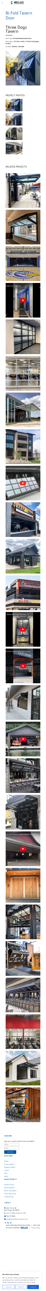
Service (6, 1170)
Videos (6, 1161)
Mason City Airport (10, 1191)
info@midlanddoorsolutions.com (17, 1219)
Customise (9, 1287)
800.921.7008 (21, 1213)
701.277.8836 (10, 1213)
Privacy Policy (35, 1228)
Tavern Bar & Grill (10, 1194)
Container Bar (8, 1197)
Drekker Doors (9, 1185)
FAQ (5, 1173)
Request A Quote (9, 1167)
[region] (20, 1281)
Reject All (21, 1287)
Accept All (33, 1287)
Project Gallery (9, 1164)
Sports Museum (9, 1188)
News (6, 1176)
